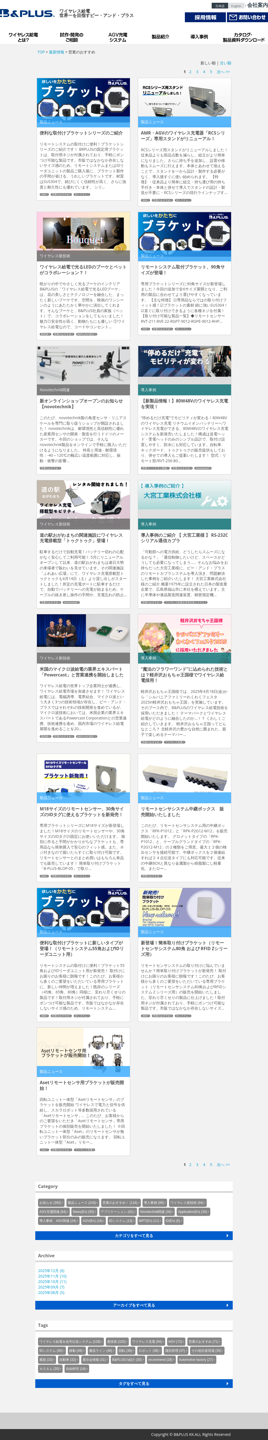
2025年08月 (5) (51, 1292)
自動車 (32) (67, 1360)
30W (43, 194)
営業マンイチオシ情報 (154, 468)
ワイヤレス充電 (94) (147, 1342)
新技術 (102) (116, 1342)
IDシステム (81, 194)
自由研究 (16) (76, 1369)
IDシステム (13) (120, 1221)
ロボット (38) (149, 1351)
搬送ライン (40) (100, 1351)
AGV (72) (175, 1342)
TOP (41, 52)
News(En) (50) (83, 1212)
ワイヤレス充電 (173, 742)
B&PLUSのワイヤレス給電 (24, 35)
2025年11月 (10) (52, 1276)
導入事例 (199, 35)
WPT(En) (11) (149, 1221)
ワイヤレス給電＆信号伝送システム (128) (69, 1342)
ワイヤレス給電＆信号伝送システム (185, 602)
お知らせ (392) (50, 1203)
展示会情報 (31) (94, 1360)
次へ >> (223, 71)
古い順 (225, 62)
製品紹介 (161, 35)
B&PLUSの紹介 (86, 334)
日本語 (220, 6)
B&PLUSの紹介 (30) (127, 1360)
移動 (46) (76, 1351)
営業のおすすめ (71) (204, 1342)
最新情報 (56, 52)
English (236, 6)
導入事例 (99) (154, 1203)
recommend (202, 468)
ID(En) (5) (173, 1221)
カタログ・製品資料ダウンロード (243, 35)
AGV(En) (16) (93, 1221)
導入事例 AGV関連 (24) (57, 1221)
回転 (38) (125, 1351)
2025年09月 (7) (51, 1287)
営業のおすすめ (60, 194)
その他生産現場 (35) (206, 1351)
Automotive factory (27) (196, 1360)
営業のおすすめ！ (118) (120, 1203)
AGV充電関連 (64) (52, 1212)
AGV (43, 1149)
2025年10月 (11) (52, 1281)
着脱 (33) (46, 1360)
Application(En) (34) (192, 1212)
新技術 (44, 334)
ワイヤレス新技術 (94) (186, 1203)
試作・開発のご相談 (72, 35)
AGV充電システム (119, 35)
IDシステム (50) (51, 1351)
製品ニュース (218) (82, 1203)
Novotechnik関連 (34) (155, 1212)
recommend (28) (160, 1360)
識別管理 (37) (175, 1351)
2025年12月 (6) (51, 1270)
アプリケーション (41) (117, 1212)
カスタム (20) (49, 1369)
